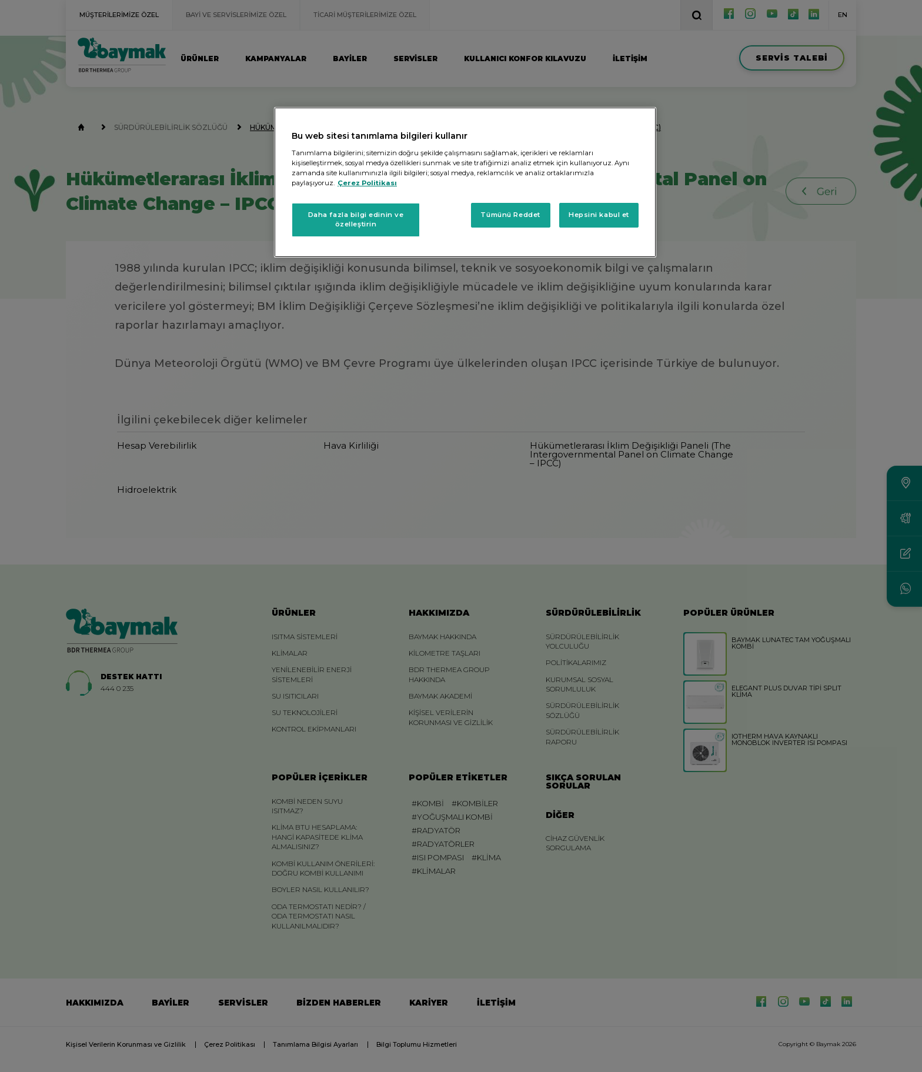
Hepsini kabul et (599, 215)
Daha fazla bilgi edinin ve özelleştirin (356, 219)
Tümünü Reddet (510, 215)
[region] (465, 182)
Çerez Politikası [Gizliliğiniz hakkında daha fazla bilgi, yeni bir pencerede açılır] (367, 183)
